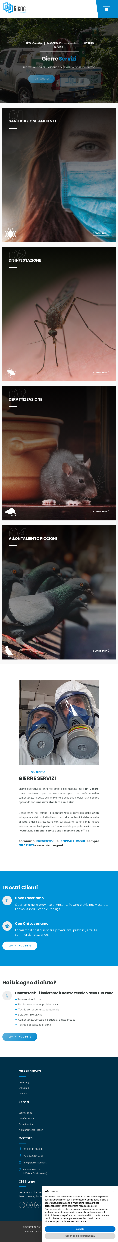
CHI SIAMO (41, 82)
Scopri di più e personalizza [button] (80, 1236)
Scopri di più (101, 233)
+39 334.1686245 (33, 1148)
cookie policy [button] (90, 1206)
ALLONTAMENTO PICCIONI (33, 538)
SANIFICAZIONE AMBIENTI (32, 121)
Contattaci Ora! (20, 945)
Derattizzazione (27, 1124)
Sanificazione (25, 1112)
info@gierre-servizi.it (35, 1162)
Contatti (23, 1093)
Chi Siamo (24, 1087)
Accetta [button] (80, 1229)
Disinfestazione (26, 1118)
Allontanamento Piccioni (31, 1129)
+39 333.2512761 (33, 1155)
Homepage (24, 1082)
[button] (113, 1191)
